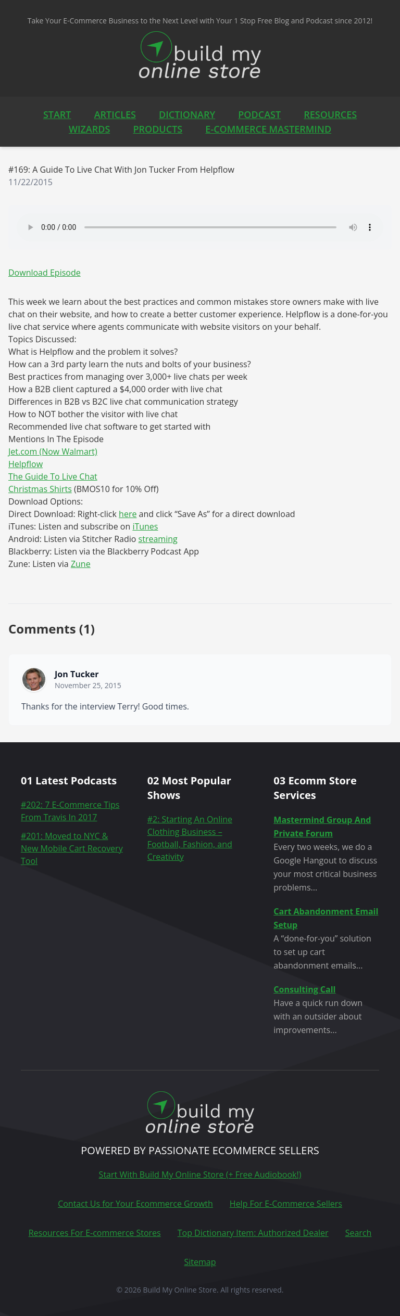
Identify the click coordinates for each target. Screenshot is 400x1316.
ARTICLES (115, 114)
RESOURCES (330, 114)
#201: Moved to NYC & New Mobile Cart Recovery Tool (72, 848)
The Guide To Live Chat (52, 476)
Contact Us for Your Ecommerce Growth (135, 1203)
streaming (158, 539)
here (127, 514)
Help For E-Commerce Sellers (286, 1203)
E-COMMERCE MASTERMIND (268, 129)
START (57, 114)
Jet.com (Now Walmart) (52, 451)
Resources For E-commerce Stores (95, 1232)
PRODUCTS (157, 129)
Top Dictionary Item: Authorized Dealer (253, 1232)
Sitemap (200, 1262)
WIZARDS (89, 129)
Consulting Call (304, 989)
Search (358, 1232)
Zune (81, 564)
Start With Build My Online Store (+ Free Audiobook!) (200, 1174)
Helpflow (25, 464)
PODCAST (259, 114)
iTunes (145, 526)
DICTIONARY (187, 114)
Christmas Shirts (40, 489)
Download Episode (44, 272)
